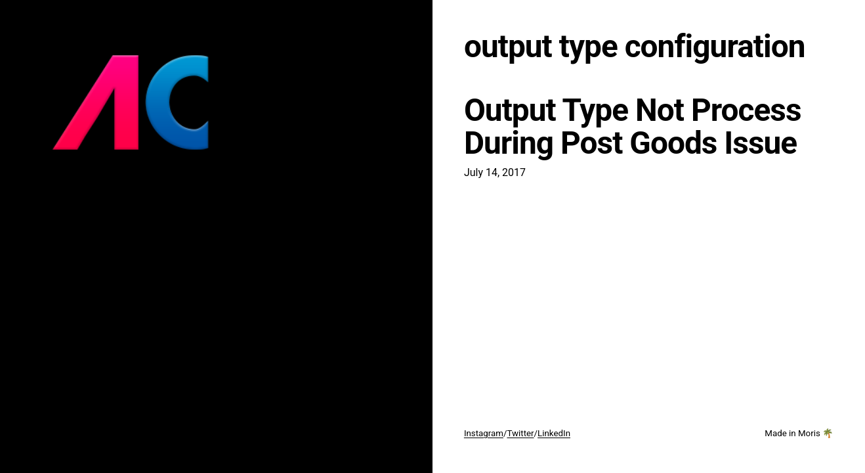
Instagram (483, 433)
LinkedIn (554, 433)
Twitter (520, 433)
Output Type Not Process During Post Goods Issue (632, 127)
